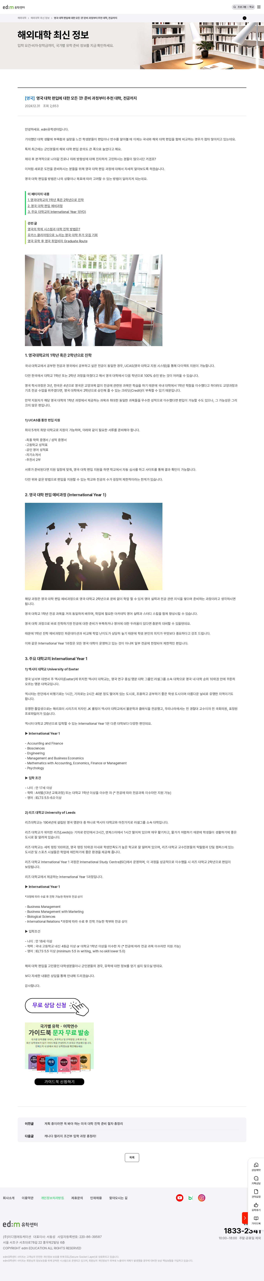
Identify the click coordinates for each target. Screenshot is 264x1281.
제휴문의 (77, 1198)
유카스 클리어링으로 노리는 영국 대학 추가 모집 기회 (63, 235)
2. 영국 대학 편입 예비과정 (45, 206)
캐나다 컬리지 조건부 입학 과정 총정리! (70, 1136)
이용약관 (27, 1198)
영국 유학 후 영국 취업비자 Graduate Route (57, 241)
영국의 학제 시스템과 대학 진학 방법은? (54, 229)
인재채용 (96, 1198)
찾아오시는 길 (118, 1198)
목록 (132, 1157)
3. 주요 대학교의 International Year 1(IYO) (57, 212)
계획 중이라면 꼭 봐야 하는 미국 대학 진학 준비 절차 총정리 (84, 1123)
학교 (251, 6)
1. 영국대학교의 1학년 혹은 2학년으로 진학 (56, 200)
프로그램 (242, 6)
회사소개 (8, 1198)
